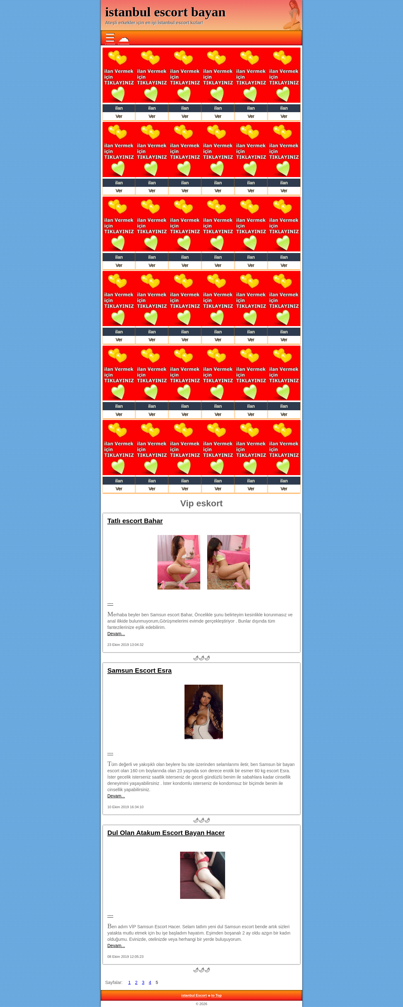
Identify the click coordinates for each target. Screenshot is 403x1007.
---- (110, 603)
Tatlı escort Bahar (135, 520)
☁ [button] (123, 38)
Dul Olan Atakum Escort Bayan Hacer (166, 832)
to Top (216, 995)
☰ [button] (110, 38)
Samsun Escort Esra (139, 670)
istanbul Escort (194, 995)
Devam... (116, 633)
